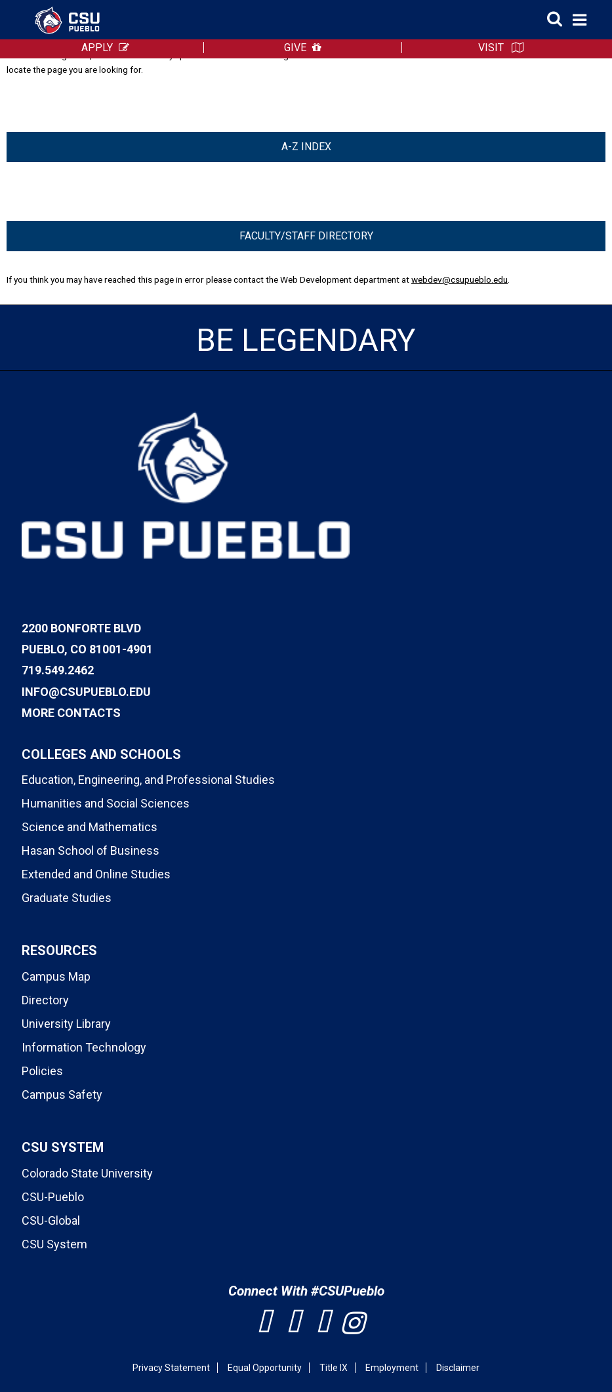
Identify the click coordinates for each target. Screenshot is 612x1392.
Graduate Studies (67, 898)
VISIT (491, 47)
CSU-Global (51, 1220)
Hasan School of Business (90, 850)
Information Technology (84, 1047)
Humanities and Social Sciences (106, 803)
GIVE (295, 47)
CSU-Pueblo (53, 1197)
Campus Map (56, 976)
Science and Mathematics (89, 827)
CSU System (54, 1244)
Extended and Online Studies (96, 874)
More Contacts (71, 713)
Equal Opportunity (265, 1367)
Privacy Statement (171, 1367)
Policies (42, 1071)
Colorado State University (87, 1173)
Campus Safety (62, 1094)
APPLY (97, 47)
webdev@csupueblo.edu (459, 279)
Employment (391, 1367)
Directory (45, 1000)
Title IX (333, 1367)
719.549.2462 (58, 670)
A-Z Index (306, 146)
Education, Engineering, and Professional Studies (148, 780)
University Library (66, 1024)
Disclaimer (457, 1367)
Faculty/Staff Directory (306, 236)
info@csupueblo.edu (86, 692)
